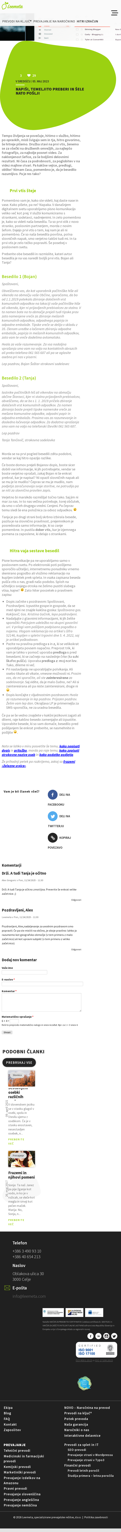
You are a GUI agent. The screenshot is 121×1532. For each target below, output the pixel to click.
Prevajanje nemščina (20, 1509)
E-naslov (8, 979)
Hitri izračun (87, 21)
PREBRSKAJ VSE (19, 1066)
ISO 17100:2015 (104, 1364)
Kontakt (10, 1428)
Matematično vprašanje (17, 1020)
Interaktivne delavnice (82, 1439)
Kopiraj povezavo (59, 841)
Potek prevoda (76, 1422)
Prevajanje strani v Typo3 (86, 1463)
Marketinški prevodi (20, 1476)
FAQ (7, 1422)
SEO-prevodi (77, 1453)
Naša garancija (76, 1428)
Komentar (9, 991)
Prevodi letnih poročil (83, 1474)
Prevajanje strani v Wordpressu (90, 1458)
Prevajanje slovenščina (22, 1497)
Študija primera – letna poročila (91, 1479)
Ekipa (8, 1411)
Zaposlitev (12, 1433)
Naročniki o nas (76, 1433)
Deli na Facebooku (59, 798)
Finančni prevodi (77, 1469)
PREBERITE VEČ (16, 1145)
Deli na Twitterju (59, 819)
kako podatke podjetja (56, 754)
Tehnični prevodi (17, 1454)
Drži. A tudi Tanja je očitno (24, 873)
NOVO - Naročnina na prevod (87, 1411)
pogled (21, 1082)
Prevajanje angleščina (21, 1503)
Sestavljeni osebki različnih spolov (18, 1098)
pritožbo (20, 750)
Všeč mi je (26, 799)
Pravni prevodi (15, 1492)
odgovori (76, 899)
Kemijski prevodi (17, 1470)
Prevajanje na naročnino (54, 21)
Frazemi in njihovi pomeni (21, 1178)
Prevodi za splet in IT (81, 1448)
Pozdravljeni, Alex (17, 910)
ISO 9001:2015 (84, 1364)
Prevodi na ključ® (17, 21)
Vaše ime (7, 968)
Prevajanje (15, 1448)
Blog (7, 1416)
